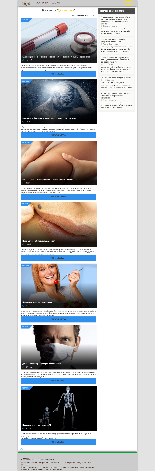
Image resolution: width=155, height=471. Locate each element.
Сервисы (56, 3)
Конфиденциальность (46, 459)
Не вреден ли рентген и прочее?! (36, 425)
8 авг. (26, 306)
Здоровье (25, 81)
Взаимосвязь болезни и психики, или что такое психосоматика (49, 118)
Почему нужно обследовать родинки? (38, 241)
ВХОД (128, 2)
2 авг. (26, 183)
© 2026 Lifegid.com (28, 459)
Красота (25, 204)
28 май (26, 244)
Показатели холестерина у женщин (37, 302)
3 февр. (27, 428)
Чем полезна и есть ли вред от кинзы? (116, 78)
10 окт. (26, 121)
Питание (25, 20)
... (123, 71)
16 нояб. (27, 60)
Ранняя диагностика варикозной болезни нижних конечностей (49, 180)
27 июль (27, 367)
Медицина (26, 142)
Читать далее (57, 74)
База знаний (42, 3)
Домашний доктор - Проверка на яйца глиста (41, 364)
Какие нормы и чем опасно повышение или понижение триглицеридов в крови (56, 57)
